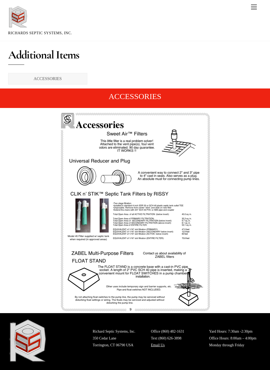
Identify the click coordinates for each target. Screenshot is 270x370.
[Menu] (254, 7)
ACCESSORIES (48, 78)
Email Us (158, 345)
